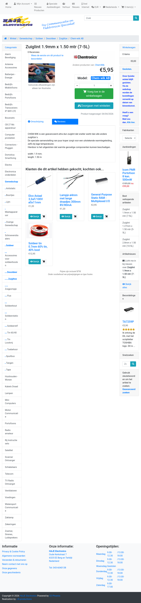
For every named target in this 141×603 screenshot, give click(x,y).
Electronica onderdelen (10, 173)
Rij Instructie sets (11, 442)
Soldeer (39, 38)
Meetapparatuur (11, 213)
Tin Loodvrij (9, 341)
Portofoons (10, 423)
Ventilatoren (11, 490)
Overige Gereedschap (11, 224)
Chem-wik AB (77, 38)
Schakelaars (11, 467)
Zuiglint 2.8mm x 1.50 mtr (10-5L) (129, 242)
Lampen (9, 393)
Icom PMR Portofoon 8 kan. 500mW (128, 174)
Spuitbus (10, 356)
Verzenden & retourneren (14, 560)
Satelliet (9, 450)
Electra (8, 165)
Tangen (9, 363)
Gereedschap (25, 38)
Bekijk (34, 216)
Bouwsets (10, 118)
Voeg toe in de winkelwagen (94, 93)
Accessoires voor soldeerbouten (11, 260)
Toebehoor (11, 349)
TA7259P (128, 321)
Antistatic (10, 188)
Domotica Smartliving (10, 156)
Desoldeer (51, 38)
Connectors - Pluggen (11, 146)
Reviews (60, 121)
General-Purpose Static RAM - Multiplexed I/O (101, 198)
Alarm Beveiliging (10, 56)
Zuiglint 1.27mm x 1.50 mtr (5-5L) (128, 227)
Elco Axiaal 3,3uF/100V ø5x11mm (36, 199)
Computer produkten (10, 136)
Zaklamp (9, 517)
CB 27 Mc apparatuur (10, 126)
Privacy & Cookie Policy (13, 551)
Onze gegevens (9, 568)
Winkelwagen (128, 47)
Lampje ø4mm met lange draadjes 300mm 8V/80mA (70, 200)
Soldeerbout (11, 305)
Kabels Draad (11, 386)
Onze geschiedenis (11, 572)
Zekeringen (10, 524)
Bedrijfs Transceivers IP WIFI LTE (11, 107)
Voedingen (10, 497)
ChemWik (100, 65)
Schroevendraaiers (11, 236)
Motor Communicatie (11, 413)
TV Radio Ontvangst (10, 482)
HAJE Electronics (28, 595)
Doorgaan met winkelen (94, 105)
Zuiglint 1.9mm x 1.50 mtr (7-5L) (129, 212)
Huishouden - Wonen (11, 378)
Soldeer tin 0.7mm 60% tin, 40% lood (38, 247)
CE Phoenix (54, 595)
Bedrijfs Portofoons (10, 96)
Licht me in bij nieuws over (129, 269)
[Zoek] (108, 18)
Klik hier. (131, 122)
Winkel (13, 38)
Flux (8, 295)
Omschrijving (36, 121)
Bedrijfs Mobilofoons (11, 86)
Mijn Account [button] (21, 3)
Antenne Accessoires (11, 66)
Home (8, 5)
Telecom (9, 474)
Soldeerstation (11, 316)
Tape (8, 369)
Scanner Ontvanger (10, 459)
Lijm (7, 202)
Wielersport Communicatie (11, 507)
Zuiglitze (63, 38)
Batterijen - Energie (10, 76)
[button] (96, 7)
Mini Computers (10, 402)
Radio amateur (9, 432)
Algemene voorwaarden (13, 556)
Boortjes (9, 195)
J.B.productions (24, 599)
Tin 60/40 (11, 332)
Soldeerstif (11, 326)
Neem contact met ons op (14, 564)
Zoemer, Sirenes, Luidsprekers (11, 534)
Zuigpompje (11, 288)
